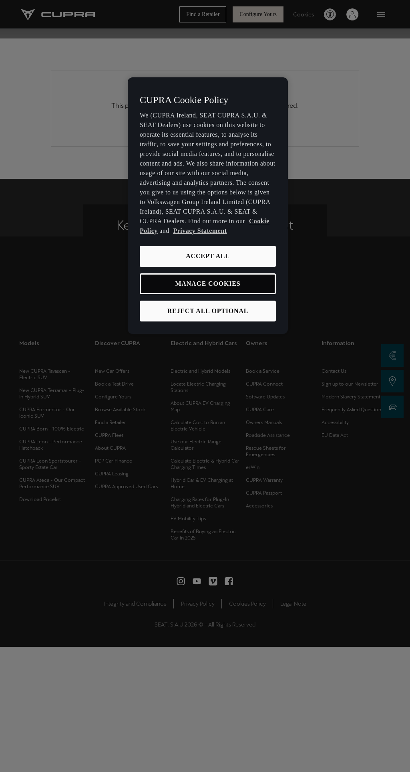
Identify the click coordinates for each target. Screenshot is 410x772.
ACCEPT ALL (208, 256)
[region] (208, 205)
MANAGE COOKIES (208, 283)
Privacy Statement (200, 230)
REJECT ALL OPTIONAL (208, 310)
